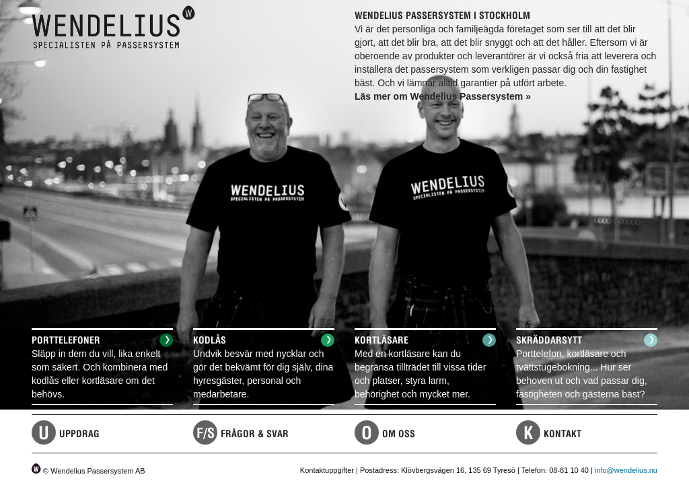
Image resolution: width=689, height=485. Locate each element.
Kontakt (562, 434)
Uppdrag (79, 434)
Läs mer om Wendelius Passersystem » (443, 96)
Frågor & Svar (255, 434)
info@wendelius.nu (626, 470)
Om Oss (398, 434)
